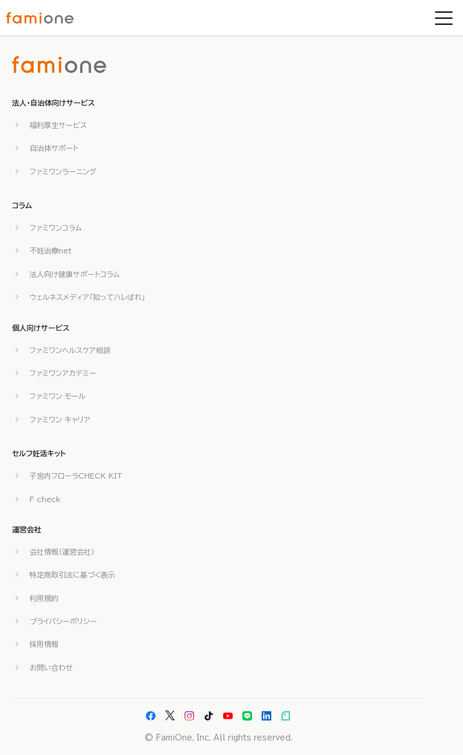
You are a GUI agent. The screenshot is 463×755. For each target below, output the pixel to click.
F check (45, 499)
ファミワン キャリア (60, 419)
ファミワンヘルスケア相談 (70, 350)
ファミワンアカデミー (63, 373)
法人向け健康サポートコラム (75, 274)
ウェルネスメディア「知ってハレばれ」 (87, 297)
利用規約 (44, 598)
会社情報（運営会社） (62, 551)
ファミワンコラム (56, 227)
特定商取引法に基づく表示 (72, 574)
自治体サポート (54, 147)
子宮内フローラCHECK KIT (76, 475)
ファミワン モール (58, 396)
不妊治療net (51, 250)
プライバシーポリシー (63, 621)
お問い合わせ (51, 667)
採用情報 (44, 644)
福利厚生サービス (58, 125)
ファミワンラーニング (63, 171)
